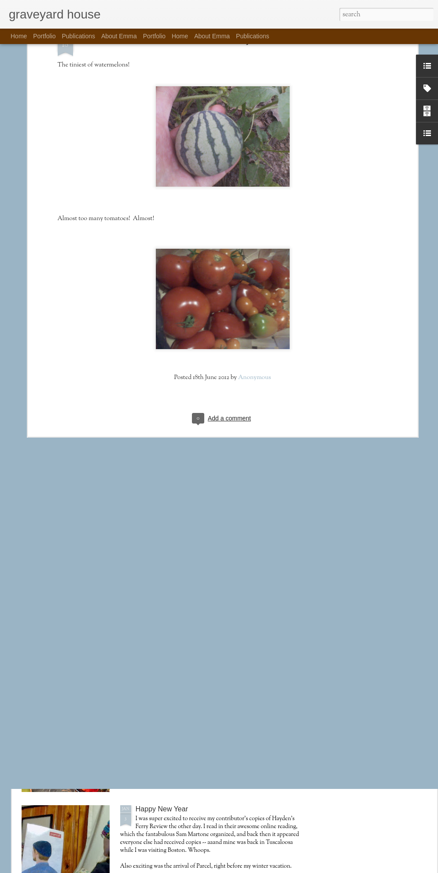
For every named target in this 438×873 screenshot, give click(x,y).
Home (19, 36)
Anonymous (254, 297)
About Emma (119, 36)
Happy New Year (162, 809)
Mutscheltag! (156, 707)
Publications (79, 36)
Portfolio (44, 36)
